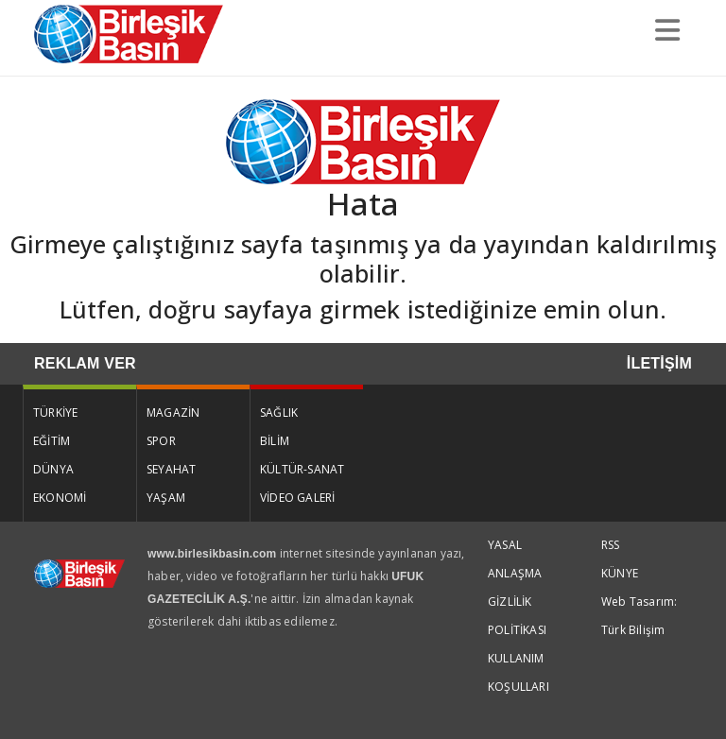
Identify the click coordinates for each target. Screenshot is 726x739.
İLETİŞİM (659, 363)
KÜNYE (619, 573)
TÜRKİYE (55, 412)
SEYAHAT (171, 469)
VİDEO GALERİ (297, 498)
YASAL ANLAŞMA (515, 559)
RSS (610, 545)
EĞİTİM (51, 441)
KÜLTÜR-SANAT (302, 469)
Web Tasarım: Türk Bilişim (639, 615)
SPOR (161, 441)
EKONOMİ (59, 498)
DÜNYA (53, 469)
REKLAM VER (85, 363)
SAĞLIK (279, 412)
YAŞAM (166, 498)
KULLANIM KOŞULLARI (518, 672)
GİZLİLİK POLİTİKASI (517, 615)
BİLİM (274, 441)
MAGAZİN (173, 412)
